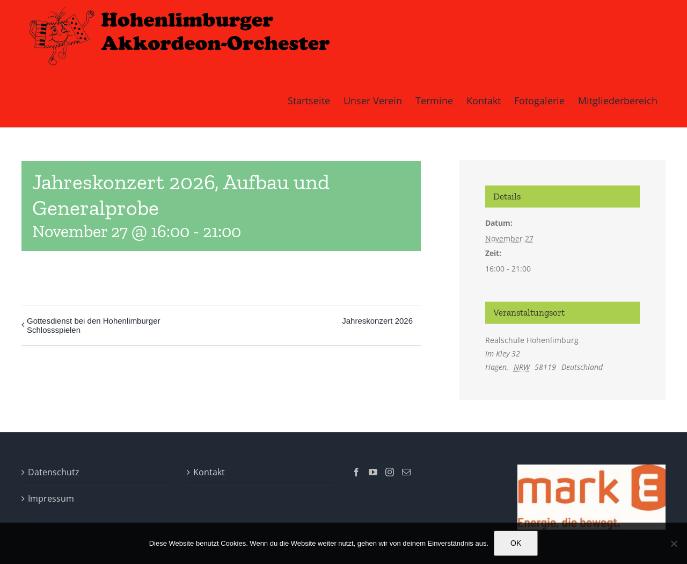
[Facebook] (356, 472)
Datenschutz (53, 472)
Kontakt (209, 472)
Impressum (51, 498)
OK (515, 543)
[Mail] (406, 472)
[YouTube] (373, 472)
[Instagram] (389, 472)
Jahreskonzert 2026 (377, 320)
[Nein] (673, 543)
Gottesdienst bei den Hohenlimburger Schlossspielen (93, 325)
